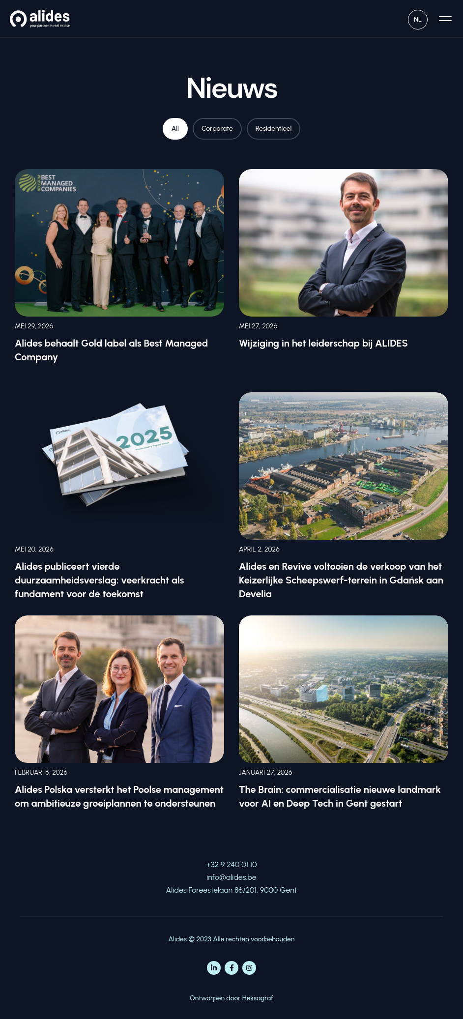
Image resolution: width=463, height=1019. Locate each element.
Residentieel (274, 128)
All (175, 128)
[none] (418, 18)
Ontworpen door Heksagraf (231, 998)
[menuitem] (418, 18)
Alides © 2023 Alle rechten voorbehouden (232, 939)
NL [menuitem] (418, 19)
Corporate (217, 128)
